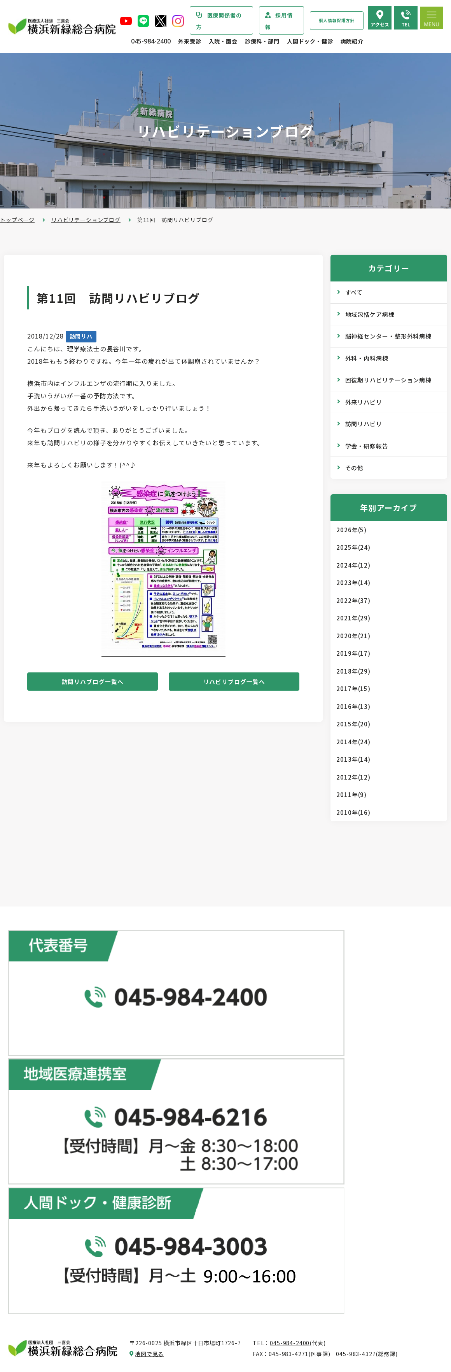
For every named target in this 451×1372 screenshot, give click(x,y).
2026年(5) (351, 530)
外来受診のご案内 (182, 1076)
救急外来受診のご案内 (192, 1154)
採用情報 (279, 21)
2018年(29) (353, 671)
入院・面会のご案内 (185, 1235)
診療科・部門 (262, 41)
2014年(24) (353, 742)
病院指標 (27, 1319)
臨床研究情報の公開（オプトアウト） (65, 1334)
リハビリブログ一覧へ (234, 683)
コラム (316, 1189)
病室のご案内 (180, 1283)
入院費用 (174, 1298)
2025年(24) (353, 547)
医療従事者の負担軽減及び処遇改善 (62, 1252)
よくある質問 (325, 1271)
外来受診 (189, 41)
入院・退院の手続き (189, 1252)
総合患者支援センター (189, 1060)
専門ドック (322, 1091)
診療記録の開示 (183, 1200)
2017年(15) (353, 688)
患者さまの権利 (36, 1221)
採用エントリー (328, 1306)
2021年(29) (353, 618)
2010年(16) (353, 812)
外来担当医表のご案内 (192, 1123)
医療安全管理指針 (39, 1190)
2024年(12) (353, 565)
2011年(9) (351, 794)
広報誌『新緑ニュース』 (339, 1158)
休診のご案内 (180, 1138)
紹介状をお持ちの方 (189, 1107)
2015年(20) (353, 724)
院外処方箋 (177, 1169)
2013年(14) (353, 759)
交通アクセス (325, 1255)
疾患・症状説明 (36, 1108)
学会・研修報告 (366, 446)
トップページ (17, 220)
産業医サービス (328, 1122)
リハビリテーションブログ (86, 220)
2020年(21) (353, 636)
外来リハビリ (363, 402)
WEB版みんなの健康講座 (340, 1173)
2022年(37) (353, 600)
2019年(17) (353, 653)
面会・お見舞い (183, 1314)
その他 (354, 468)
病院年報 (27, 1303)
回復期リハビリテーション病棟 (388, 380)
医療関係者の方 (219, 21)
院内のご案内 (325, 1240)
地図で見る (149, 1020)
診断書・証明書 (183, 1185)
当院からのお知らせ (37, 1076)
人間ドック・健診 (310, 41)
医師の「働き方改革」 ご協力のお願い (213, 1216)
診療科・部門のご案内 (41, 1092)
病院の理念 (30, 1174)
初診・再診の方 (183, 1092)
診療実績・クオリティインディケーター (67, 1288)
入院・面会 (223, 41)
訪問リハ (81, 336)
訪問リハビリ (363, 424)
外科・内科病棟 (366, 358)
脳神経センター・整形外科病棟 (388, 336)
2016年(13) (353, 706)
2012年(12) (353, 777)
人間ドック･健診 (325, 1060)
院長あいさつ (33, 1143)
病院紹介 (352, 41)
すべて (354, 292)
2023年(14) (353, 582)
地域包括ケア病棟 (370, 314)
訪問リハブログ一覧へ (92, 683)
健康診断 (319, 1106)
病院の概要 (30, 1159)
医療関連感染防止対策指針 (50, 1205)
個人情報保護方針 (337, 20)
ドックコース (325, 1076)
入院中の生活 (180, 1267)
